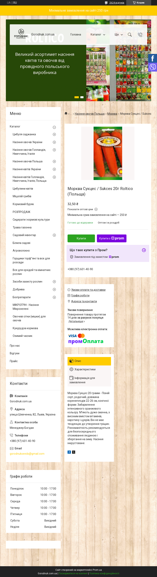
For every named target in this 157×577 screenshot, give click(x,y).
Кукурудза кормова (25, 328)
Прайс (14, 361)
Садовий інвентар (24, 235)
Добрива (18, 289)
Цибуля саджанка (24, 134)
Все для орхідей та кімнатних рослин (32, 271)
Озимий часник (22, 335)
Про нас (15, 345)
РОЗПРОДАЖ (21, 212)
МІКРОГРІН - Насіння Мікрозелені (26, 306)
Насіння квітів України (27, 169)
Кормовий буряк (23, 204)
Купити (81, 238)
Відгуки (14, 353)
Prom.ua (97, 570)
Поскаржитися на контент (73, 573)
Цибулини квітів (23, 188)
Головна (75, 34)
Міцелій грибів (22, 196)
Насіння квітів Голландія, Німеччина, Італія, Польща (29, 179)
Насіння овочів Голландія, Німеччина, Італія (29, 151)
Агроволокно (21, 250)
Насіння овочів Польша (90, 113)
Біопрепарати (22, 297)
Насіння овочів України (27, 142)
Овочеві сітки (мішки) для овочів (29, 318)
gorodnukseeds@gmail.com (27, 453)
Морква (112, 113)
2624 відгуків (116, 2)
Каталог (96, 34)
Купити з (111, 238)
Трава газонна (22, 227)
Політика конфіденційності (104, 573)
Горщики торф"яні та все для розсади (31, 260)
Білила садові (21, 242)
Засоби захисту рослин (27, 281)
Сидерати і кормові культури (31, 219)
